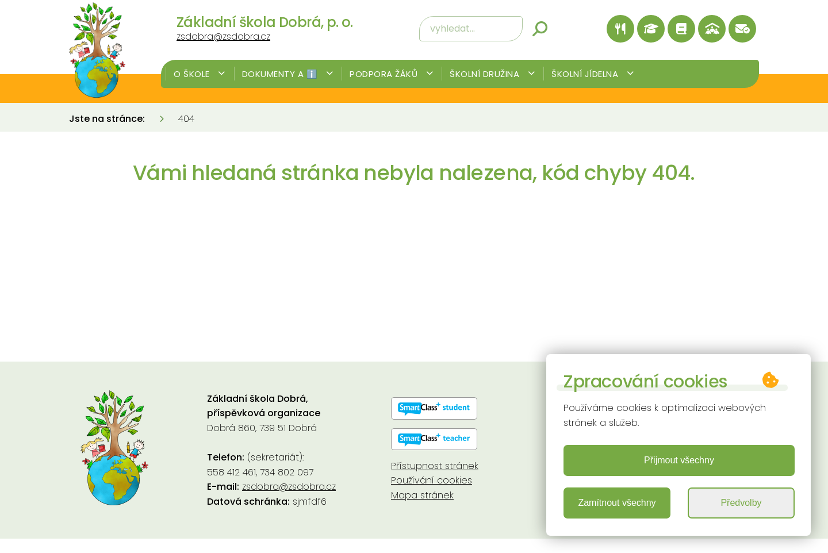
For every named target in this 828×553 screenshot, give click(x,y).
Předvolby (740, 503)
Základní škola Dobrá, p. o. (265, 22)
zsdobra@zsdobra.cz (223, 36)
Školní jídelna (592, 74)
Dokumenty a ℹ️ (288, 74)
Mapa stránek (422, 495)
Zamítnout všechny (617, 503)
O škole (199, 74)
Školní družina (492, 74)
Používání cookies (431, 480)
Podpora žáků (391, 74)
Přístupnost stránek (434, 466)
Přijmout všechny (679, 460)
